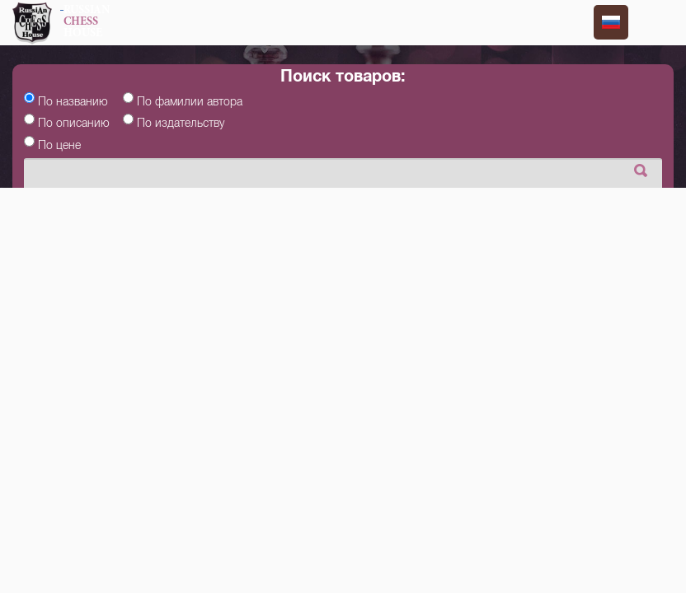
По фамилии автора (189, 101)
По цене (59, 145)
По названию (73, 101)
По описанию (74, 122)
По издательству (180, 122)
